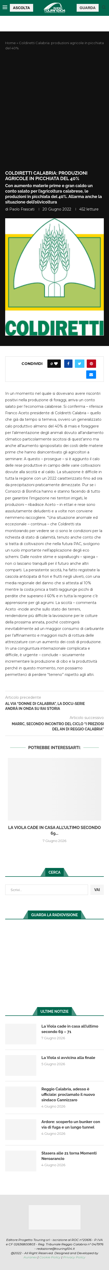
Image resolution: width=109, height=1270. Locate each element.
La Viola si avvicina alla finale (68, 1057)
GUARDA (88, 8)
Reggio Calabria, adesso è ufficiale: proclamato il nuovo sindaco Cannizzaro (68, 1094)
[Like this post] (56, 363)
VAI (97, 890)
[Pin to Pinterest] (91, 363)
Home (10, 43)
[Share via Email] (91, 374)
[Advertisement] (54, 110)
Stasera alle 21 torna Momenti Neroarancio (69, 1156)
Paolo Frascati (21, 209)
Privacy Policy (74, 1257)
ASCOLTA (21, 8)
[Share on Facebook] (68, 363)
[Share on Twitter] (79, 363)
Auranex (30, 1257)
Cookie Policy (50, 1257)
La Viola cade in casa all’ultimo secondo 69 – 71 (69, 1029)
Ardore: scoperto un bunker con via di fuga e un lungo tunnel (70, 1124)
